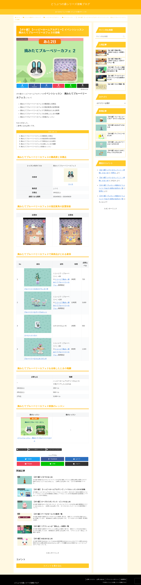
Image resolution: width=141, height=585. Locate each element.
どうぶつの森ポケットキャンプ (36, 449)
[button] (123, 36)
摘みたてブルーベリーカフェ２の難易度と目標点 (37, 136)
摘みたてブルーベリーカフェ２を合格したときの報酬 (38, 144)
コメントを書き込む (52, 566)
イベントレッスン (22, 449)
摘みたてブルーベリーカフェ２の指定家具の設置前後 (38, 138)
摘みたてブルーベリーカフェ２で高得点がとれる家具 (38, 141)
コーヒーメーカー (30, 335)
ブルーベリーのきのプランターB (36, 289)
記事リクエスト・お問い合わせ (95, 579)
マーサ (70, 184)
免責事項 (123, 579)
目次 (50, 132)
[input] (110, 36)
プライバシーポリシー (112, 579)
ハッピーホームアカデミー (54, 449)
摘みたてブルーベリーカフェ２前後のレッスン (36, 146)
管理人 (113, 173)
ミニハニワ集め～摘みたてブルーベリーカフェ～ (61, 282)
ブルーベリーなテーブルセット (35, 312)
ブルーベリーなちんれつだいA (35, 358)
